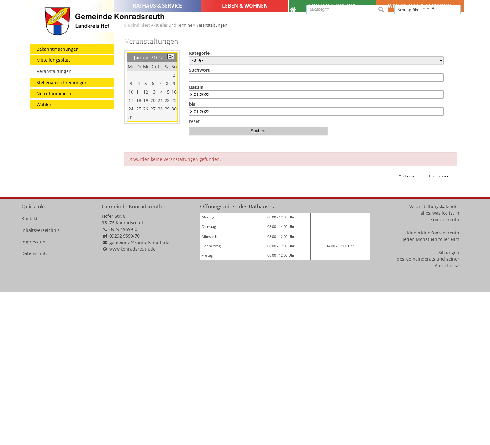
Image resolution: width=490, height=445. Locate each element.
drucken (410, 329)
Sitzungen (448, 406)
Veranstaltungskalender (434, 360)
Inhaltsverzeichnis (41, 383)
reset (194, 275)
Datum (196, 240)
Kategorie (199, 206)
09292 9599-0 (123, 383)
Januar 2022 (148, 210)
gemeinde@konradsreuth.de (139, 396)
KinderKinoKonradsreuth (433, 386)
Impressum (33, 395)
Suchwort (199, 223)
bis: (193, 257)
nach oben (440, 329)
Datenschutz (35, 407)
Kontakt (30, 372)
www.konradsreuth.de (132, 402)
